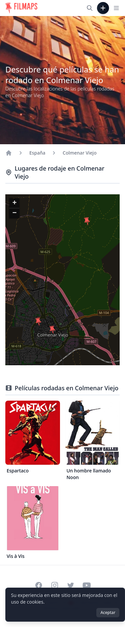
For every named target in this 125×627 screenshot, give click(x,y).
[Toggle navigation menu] (116, 8)
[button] (38, 322)
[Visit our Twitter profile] (71, 585)
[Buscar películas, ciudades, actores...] (90, 8)
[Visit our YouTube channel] (87, 585)
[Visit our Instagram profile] (55, 585)
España (37, 153)
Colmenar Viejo (80, 153)
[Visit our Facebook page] (39, 585)
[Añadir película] (103, 8)
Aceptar (107, 612)
